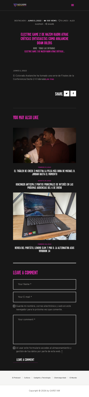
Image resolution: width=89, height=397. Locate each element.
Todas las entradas (47, 48)
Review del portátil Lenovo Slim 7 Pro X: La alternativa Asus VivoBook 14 (44, 249)
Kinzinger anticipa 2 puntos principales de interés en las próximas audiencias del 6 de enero (44, 186)
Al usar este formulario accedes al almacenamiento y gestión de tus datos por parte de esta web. (44, 350)
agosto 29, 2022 (44, 181)
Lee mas (49, 79)
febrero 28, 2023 (44, 244)
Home (35, 48)
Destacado (20, 21)
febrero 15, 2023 (44, 167)
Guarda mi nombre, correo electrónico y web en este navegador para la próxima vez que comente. (43, 308)
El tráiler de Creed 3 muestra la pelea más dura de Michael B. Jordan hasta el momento (44, 172)
